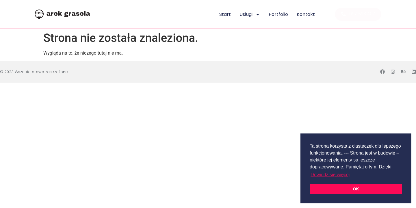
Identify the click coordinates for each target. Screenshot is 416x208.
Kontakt (306, 14)
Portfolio (278, 14)
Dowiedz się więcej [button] (330, 174)
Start (225, 14)
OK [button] (356, 189)
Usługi (249, 14)
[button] (358, 14)
